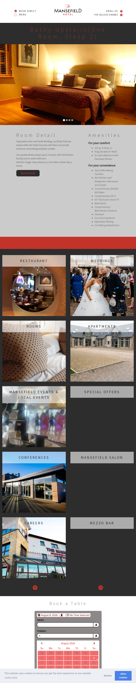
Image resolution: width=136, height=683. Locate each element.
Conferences (34, 457)
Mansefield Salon (102, 457)
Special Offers (102, 392)
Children (41, 631)
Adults (40, 620)
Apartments (102, 326)
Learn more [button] (11, 677)
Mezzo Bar (102, 523)
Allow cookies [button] (123, 676)
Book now (28, 173)
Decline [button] (108, 675)
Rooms (34, 326)
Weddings (102, 260)
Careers (34, 523)
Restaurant (34, 260)
